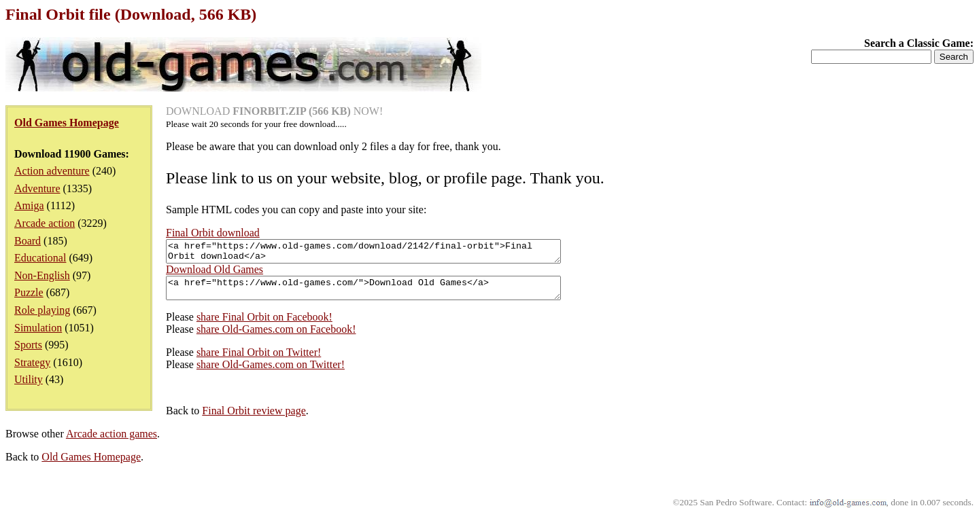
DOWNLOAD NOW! (274, 111)
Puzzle (29, 292)
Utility (28, 379)
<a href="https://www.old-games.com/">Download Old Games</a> (387, 294)
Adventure (37, 188)
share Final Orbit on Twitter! (258, 360)
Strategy (32, 362)
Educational (40, 258)
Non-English (42, 275)
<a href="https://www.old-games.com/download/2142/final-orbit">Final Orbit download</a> (387, 253)
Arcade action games (111, 442)
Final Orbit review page (253, 418)
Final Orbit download (213, 232)
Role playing (42, 310)
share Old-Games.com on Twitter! (270, 372)
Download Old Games (214, 273)
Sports (28, 344)
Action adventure (52, 171)
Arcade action (44, 223)
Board (27, 241)
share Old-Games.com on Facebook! (276, 337)
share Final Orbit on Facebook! (264, 325)
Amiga (29, 205)
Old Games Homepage (91, 465)
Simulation (38, 327)
